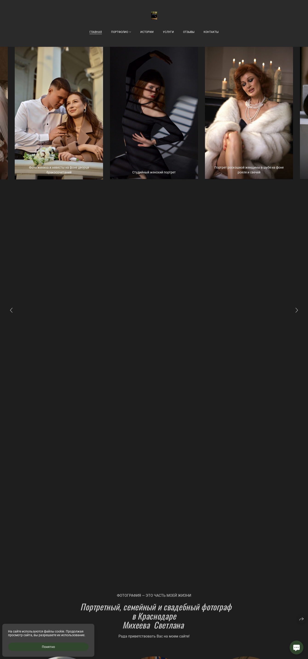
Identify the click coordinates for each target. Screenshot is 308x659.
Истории (147, 32)
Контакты (211, 32)
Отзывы (188, 32)
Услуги (168, 32)
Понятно (48, 647)
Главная (95, 32)
